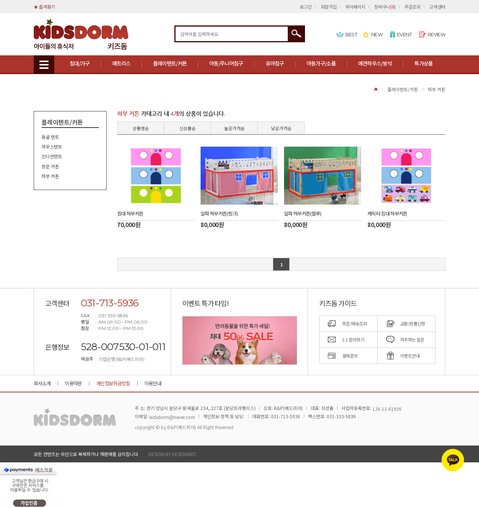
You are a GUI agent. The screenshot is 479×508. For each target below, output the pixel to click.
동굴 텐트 (50, 137)
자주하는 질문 (412, 339)
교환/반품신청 (412, 323)
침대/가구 (80, 63)
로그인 (306, 6)
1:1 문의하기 (353, 339)
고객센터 (437, 6)
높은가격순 (234, 128)
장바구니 (384, 6)
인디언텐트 (52, 156)
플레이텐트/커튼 (170, 63)
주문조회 (413, 6)
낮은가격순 (281, 128)
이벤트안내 (409, 355)
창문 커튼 (50, 166)
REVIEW (436, 34)
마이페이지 (355, 6)
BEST (351, 34)
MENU (44, 64)
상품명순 (140, 128)
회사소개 (42, 383)
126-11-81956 (387, 409)
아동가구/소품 (321, 63)
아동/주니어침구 (226, 63)
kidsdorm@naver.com (172, 417)
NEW (376, 34)
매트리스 (121, 63)
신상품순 (187, 128)
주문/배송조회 (354, 323)
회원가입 (329, 6)
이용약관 (73, 383)
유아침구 (275, 63)
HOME (376, 89)
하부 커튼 (436, 89)
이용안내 (152, 383)
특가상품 (423, 63)
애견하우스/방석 (375, 63)
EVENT (404, 34)
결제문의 (350, 355)
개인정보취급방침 (113, 383)
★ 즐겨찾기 (44, 6)
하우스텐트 (52, 146)
